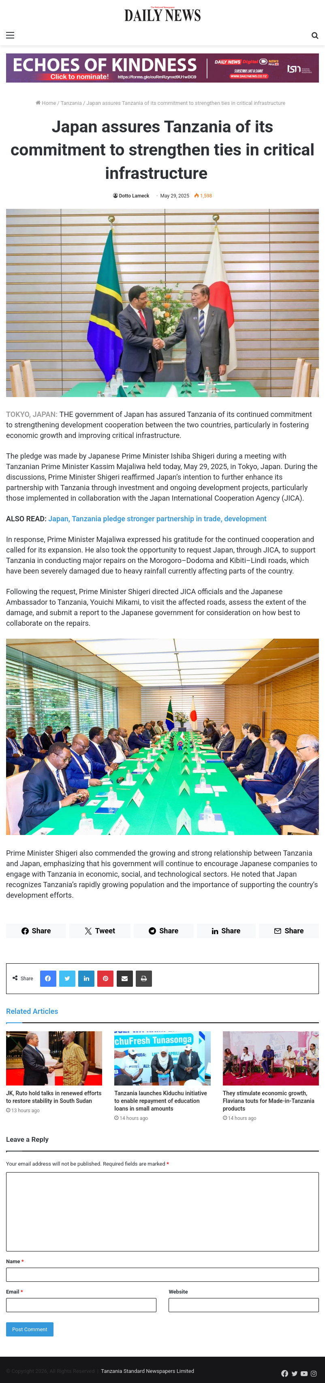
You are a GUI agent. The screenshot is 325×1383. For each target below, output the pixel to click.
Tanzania (71, 103)
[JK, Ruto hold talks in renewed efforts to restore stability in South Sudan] (54, 1058)
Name (15, 1261)
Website (178, 1292)
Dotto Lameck (134, 196)
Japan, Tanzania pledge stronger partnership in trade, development (157, 518)
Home (46, 103)
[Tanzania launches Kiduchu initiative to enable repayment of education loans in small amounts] (162, 1058)
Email (14, 1292)
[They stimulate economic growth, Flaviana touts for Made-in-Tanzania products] (271, 1058)
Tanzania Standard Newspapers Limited (147, 1371)
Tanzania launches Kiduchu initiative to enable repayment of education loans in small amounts (160, 1101)
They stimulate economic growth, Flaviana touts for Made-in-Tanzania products (268, 1101)
